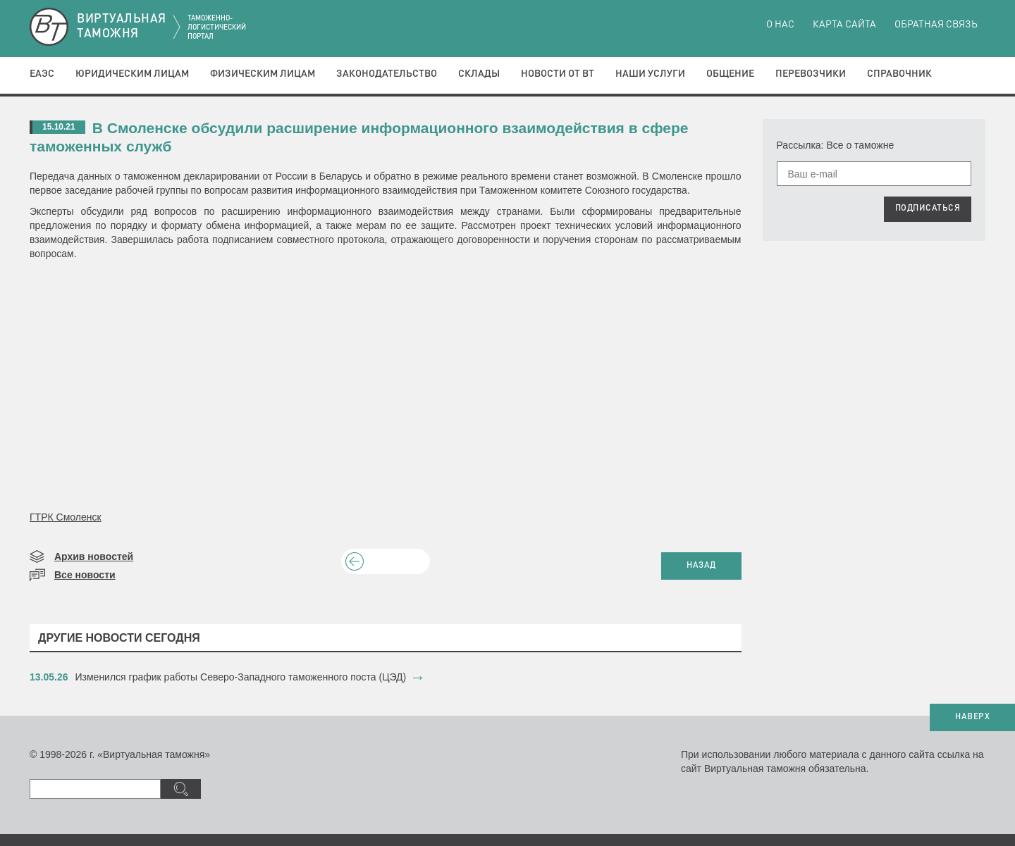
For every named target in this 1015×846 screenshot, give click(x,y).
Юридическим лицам (132, 74)
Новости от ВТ (557, 74)
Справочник (899, 74)
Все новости (85, 574)
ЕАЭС (42, 74)
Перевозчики (810, 74)
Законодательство (386, 74)
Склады (479, 74)
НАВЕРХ (972, 717)
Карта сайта (844, 25)
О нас (780, 25)
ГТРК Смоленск (66, 517)
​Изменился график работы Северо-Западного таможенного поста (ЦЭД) (241, 677)
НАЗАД (701, 565)
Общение (730, 74)
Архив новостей (93, 556)
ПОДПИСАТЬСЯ (928, 208)
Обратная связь (936, 25)
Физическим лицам (262, 74)
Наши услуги (650, 74)
